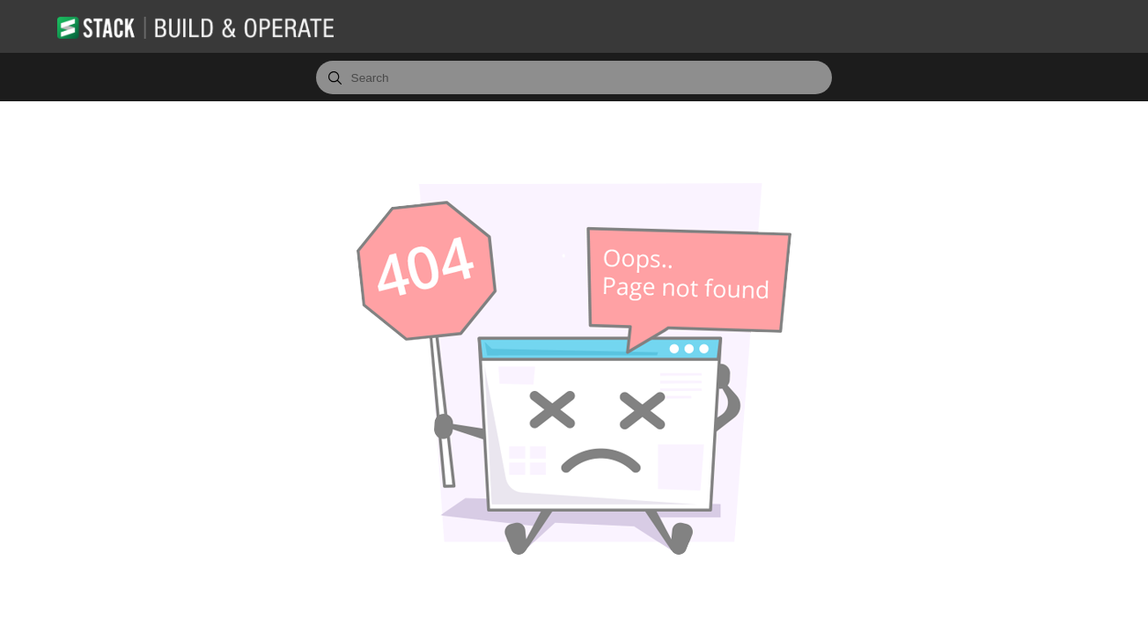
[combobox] (574, 77)
